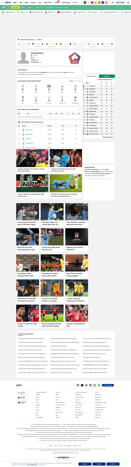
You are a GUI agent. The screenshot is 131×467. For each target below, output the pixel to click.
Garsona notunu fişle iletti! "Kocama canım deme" (32, 346)
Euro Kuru (78, 410)
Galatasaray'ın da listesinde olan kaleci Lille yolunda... (26, 300)
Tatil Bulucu (98, 400)
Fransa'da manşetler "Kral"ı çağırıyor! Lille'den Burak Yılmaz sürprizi (31, 170)
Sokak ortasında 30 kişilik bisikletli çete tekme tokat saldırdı (65, 342)
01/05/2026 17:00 (24, 46)
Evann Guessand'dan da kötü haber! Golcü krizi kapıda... (51, 325)
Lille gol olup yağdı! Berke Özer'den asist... (51, 248)
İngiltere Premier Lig (36, 12)
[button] (2, 2)
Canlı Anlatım (49, 7)
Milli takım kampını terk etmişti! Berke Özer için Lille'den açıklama (50, 223)
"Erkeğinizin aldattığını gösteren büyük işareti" (64, 338)
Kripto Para (78, 402)
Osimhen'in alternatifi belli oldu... (76, 325)
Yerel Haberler (39, 417)
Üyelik (60, 445)
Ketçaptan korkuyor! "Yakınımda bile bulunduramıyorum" (61, 372)
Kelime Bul (98, 395)
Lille (41, 62)
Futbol (23, 7)
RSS (80, 445)
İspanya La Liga (79, 12)
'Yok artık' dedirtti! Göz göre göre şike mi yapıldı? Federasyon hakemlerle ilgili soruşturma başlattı (64, 438)
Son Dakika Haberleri (41, 392)
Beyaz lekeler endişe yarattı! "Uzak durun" (94, 353)
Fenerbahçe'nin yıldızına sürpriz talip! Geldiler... (50, 274)
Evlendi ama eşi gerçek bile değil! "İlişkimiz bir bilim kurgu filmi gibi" (33, 372)
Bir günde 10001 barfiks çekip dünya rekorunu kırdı (33, 361)
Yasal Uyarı (75, 445)
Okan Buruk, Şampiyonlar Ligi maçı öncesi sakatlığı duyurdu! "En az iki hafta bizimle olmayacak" (42, 428)
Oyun (96, 392)
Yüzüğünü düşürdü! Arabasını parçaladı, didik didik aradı (65, 354)
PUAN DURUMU (91, 76)
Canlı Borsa (78, 395)
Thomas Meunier (29, 143)
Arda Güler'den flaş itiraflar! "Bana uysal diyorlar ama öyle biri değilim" (88, 436)
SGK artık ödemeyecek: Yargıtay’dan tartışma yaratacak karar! (30, 339)
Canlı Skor (16, 7)
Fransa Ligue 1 (93, 12)
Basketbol (30, 7)
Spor (37, 412)
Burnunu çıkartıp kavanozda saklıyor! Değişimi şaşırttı (31, 357)
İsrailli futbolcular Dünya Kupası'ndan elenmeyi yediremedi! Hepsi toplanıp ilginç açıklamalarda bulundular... (64, 432)
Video (37, 415)
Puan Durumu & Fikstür (62, 7)
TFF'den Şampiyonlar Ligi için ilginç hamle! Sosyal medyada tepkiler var (43, 430)
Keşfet (76, 417)
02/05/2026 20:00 (51, 46)
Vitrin (57, 400)
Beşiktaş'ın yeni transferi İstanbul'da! (75, 248)
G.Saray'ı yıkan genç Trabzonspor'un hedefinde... (76, 300)
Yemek (37, 400)
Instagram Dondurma (100, 407)
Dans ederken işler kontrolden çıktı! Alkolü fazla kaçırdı (32, 354)
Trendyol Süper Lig (8, 12)
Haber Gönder (107, 385)
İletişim (50, 445)
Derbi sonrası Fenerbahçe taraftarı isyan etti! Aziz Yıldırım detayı (79, 424)
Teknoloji (58, 392)
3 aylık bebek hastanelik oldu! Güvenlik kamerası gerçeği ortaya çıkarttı (97, 350)
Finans (37, 397)
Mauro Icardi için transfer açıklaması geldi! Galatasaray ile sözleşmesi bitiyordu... (90, 428)
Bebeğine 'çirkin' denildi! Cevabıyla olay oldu (63, 361)
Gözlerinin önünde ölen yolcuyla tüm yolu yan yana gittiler (65, 365)
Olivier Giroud (29, 130)
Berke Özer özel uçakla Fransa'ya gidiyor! (74, 274)
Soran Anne (98, 397)
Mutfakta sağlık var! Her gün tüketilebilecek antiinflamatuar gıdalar (95, 361)
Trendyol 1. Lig (22, 12)
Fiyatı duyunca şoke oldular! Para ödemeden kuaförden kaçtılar (63, 350)
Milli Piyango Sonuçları (101, 402)
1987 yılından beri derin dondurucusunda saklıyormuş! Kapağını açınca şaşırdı (30, 342)
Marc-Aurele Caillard (30, 147)
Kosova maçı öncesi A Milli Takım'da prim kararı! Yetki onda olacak (48, 426)
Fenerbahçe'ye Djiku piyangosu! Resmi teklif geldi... (25, 274)
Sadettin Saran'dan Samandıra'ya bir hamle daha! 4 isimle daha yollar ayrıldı (84, 430)
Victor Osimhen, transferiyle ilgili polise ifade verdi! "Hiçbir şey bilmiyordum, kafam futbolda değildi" (76, 223)
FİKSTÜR (106, 76)
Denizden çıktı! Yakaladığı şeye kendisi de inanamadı (95, 342)
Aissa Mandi (28, 138)
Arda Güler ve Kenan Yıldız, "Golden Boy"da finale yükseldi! (96, 434)
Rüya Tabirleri (78, 412)
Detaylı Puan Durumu (108, 137)
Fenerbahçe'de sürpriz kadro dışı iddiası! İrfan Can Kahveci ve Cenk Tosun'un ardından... (45, 436)
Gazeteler (58, 407)
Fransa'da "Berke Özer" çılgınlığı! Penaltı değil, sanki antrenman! (31, 195)
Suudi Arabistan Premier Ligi (109, 12)
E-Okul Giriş (98, 405)
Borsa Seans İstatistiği (81, 392)
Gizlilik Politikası (67, 445)
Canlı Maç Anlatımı (60, 405)
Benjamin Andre (29, 134)
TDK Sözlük (98, 412)
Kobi (57, 415)
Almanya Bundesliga (64, 12)
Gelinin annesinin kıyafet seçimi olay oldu (30, 350)
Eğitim (37, 410)
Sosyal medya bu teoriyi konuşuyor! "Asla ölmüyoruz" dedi (62, 357)
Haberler (38, 395)
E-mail (57, 410)
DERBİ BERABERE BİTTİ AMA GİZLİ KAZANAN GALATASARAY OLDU (96, 365)
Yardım (55, 445)
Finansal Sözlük (79, 397)
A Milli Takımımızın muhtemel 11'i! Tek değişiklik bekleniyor (82, 426)
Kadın (37, 402)
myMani (58, 417)
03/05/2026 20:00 (93, 46)
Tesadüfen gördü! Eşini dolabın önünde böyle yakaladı (96, 346)
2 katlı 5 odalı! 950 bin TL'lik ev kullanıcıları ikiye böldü (97, 339)
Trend (37, 407)
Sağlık (57, 395)
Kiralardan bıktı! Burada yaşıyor (92, 357)
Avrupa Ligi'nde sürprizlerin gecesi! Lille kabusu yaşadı (26, 223)
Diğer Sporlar (39, 7)
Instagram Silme (99, 410)
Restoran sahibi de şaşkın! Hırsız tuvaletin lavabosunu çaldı (95, 369)
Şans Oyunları (59, 412)
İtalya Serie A (50, 12)
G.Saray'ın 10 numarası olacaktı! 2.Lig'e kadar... (50, 300)
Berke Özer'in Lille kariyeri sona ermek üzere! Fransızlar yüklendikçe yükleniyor (64, 195)
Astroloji (58, 397)
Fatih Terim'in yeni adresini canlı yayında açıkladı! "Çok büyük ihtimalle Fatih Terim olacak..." (64, 440)
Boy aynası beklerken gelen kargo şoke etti (95, 372)
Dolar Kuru (78, 407)
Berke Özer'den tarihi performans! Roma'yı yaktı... (26, 248)
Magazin (38, 405)
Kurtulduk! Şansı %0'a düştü (59, 346)
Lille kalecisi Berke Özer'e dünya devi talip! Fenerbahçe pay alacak (63, 170)
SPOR (4, 7)
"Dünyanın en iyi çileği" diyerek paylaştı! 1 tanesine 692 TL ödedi (32, 365)
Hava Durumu (78, 415)
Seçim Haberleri (60, 402)
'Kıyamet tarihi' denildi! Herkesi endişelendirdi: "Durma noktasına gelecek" (31, 369)
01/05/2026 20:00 (37, 46)
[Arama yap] (113, 2)
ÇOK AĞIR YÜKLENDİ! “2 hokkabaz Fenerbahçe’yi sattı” (47, 424)
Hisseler (77, 400)
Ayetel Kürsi (98, 415)
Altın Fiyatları (78, 405)
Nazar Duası (98, 417)
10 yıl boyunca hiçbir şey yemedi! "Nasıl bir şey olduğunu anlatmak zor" (64, 369)
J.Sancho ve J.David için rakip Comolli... (27, 325)
